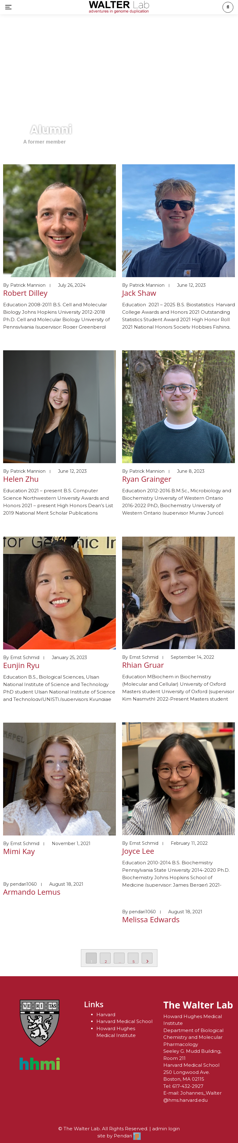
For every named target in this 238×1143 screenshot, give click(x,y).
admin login (166, 1129)
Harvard (105, 1014)
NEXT (147, 958)
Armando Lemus (31, 892)
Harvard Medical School (124, 1021)
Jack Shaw (139, 293)
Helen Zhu (21, 479)
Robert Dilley (25, 293)
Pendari (127, 1136)
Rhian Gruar (143, 665)
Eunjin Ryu (21, 665)
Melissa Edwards (151, 919)
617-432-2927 (187, 1086)
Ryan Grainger (146, 479)
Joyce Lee (138, 851)
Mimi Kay (19, 851)
